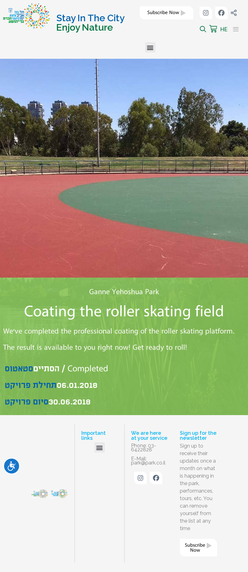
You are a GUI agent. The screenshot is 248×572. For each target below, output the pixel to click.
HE (223, 29)
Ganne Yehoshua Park (124, 292)
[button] (150, 47)
